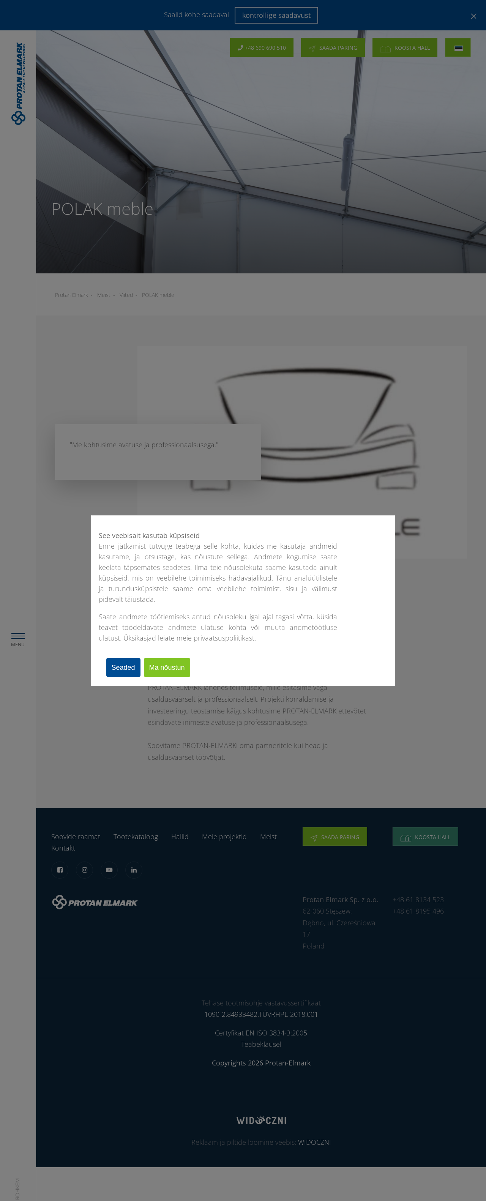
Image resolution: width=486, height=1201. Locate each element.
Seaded (125, 667)
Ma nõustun (173, 667)
